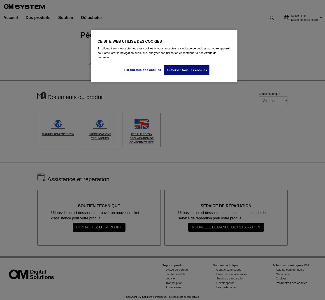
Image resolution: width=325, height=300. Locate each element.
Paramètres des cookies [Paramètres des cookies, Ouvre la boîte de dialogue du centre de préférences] (142, 70)
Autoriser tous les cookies (187, 70)
